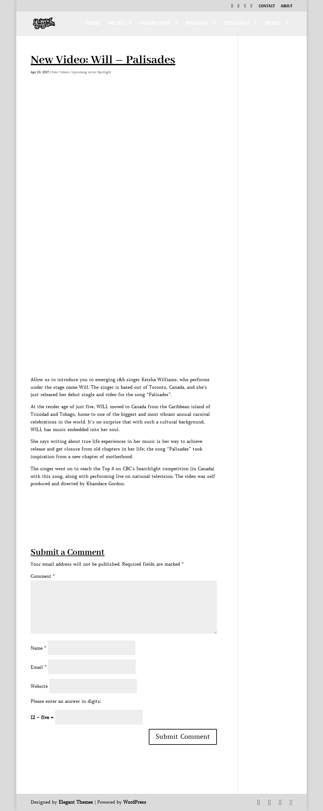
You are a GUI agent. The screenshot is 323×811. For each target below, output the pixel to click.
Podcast (197, 24)
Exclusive (236, 24)
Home (92, 24)
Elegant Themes (76, 802)
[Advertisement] (146, 502)
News (272, 24)
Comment (43, 576)
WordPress (134, 802)
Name (38, 648)
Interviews (155, 24)
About (286, 6)
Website (39, 686)
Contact (267, 6)
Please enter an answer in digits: (66, 701)
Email (39, 667)
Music (116, 24)
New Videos (60, 72)
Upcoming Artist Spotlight (91, 72)
